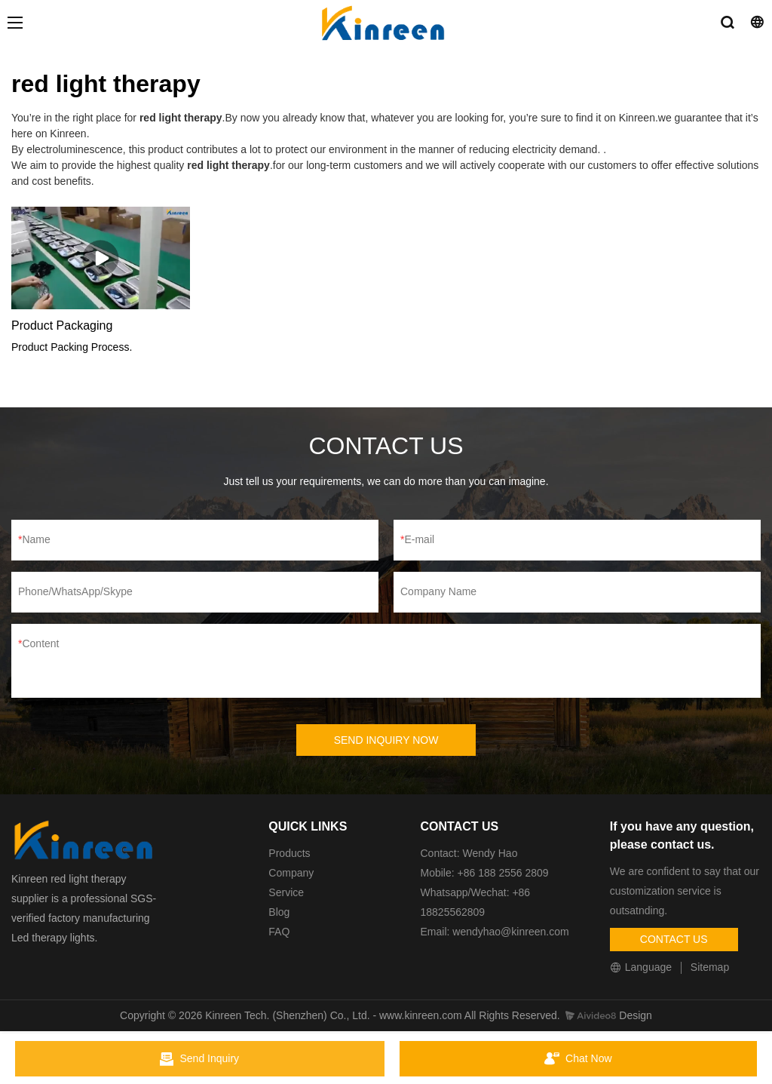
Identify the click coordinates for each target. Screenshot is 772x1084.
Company (292, 873)
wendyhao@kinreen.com (510, 932)
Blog (279, 912)
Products (289, 853)
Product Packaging (61, 325)
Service (286, 892)
